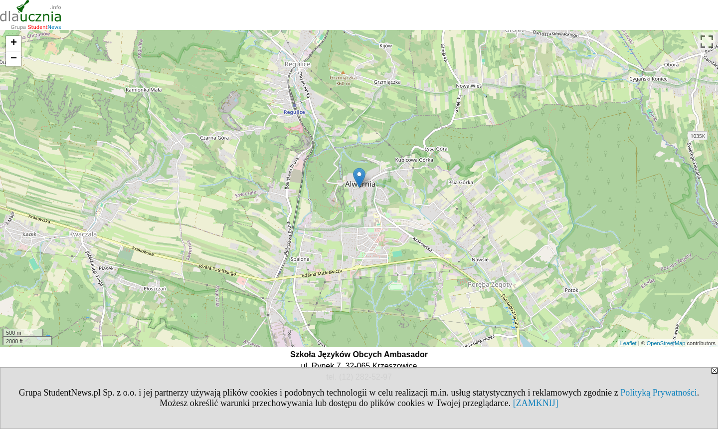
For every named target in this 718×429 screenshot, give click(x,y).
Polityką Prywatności (658, 393)
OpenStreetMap (666, 343)
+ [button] (13, 43)
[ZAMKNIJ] (535, 403)
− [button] (13, 58)
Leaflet (628, 343)
